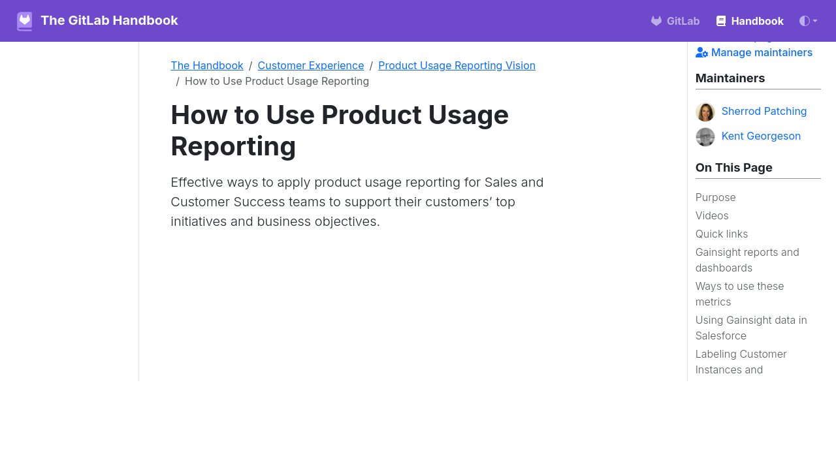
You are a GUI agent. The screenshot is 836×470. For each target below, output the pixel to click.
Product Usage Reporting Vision (457, 65)
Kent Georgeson (748, 137)
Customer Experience (311, 65)
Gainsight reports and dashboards (747, 259)
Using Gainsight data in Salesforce (751, 327)
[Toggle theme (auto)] (808, 21)
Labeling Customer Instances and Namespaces (741, 369)
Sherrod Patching (751, 112)
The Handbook (207, 65)
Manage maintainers (754, 52)
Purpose (716, 197)
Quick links (722, 233)
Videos (712, 215)
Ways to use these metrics (740, 293)
